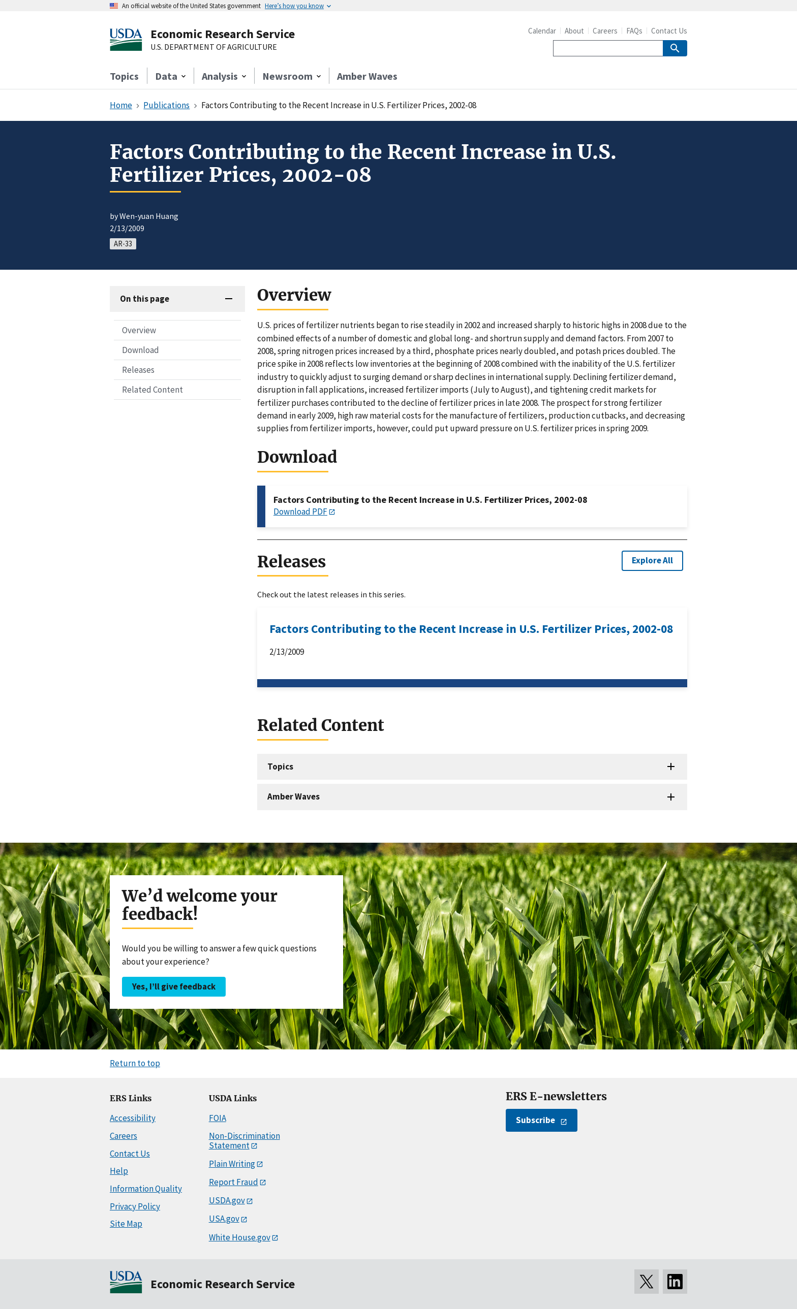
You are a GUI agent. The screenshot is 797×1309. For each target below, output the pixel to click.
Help (119, 1170)
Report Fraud (233, 1182)
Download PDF (300, 511)
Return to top (135, 1063)
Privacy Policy (135, 1206)
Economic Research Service (222, 33)
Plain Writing (232, 1163)
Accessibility (133, 1118)
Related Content (152, 389)
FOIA (217, 1118)
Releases (138, 369)
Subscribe (535, 1120)
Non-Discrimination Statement (244, 1140)
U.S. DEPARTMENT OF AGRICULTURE (213, 47)
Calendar (542, 30)
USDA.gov (227, 1200)
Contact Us (669, 30)
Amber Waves (367, 76)
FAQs (634, 30)
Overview (139, 330)
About (574, 30)
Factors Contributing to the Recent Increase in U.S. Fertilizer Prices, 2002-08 (471, 628)
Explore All (652, 560)
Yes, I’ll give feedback (174, 986)
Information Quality (146, 1188)
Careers (605, 30)
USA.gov (224, 1218)
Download (140, 350)
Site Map (126, 1223)
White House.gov (239, 1237)
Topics (124, 76)
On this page (144, 298)
